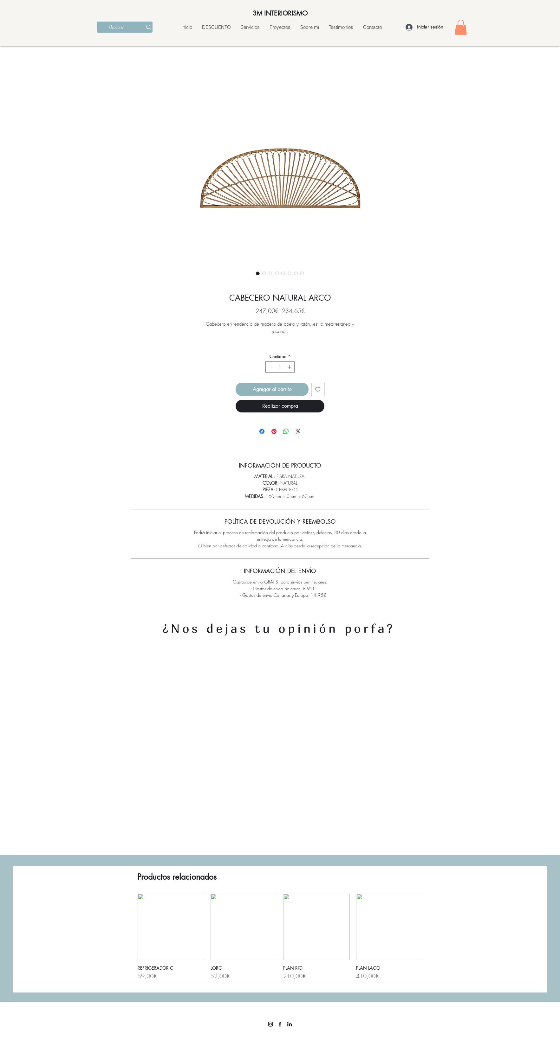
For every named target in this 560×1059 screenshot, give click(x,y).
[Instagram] (270, 1024)
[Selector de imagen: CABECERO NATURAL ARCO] (258, 273)
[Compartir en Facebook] (262, 431)
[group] (280, 939)
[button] (460, 27)
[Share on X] (298, 431)
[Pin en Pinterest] (274, 431)
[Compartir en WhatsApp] (286, 431)
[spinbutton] (280, 367)
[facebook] (280, 1024)
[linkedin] (289, 1024)
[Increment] (290, 367)
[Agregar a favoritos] (317, 389)
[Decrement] (270, 367)
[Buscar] (116, 27)
